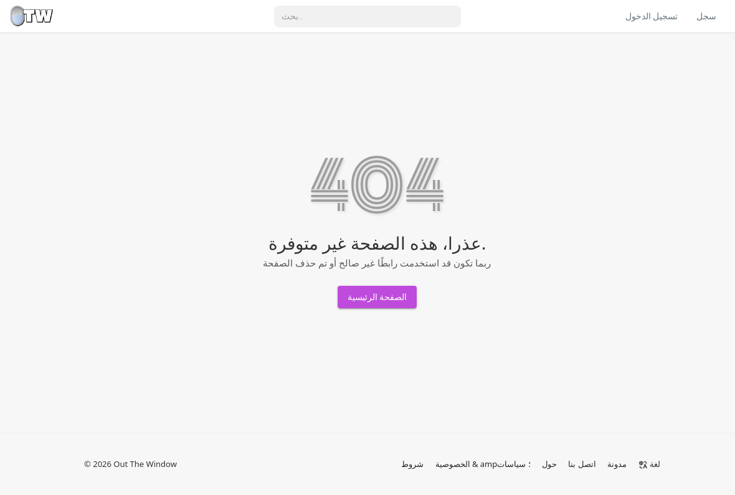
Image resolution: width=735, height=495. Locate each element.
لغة (649, 463)
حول (549, 463)
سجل (706, 16)
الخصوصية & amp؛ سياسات (483, 463)
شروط (412, 463)
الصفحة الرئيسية (377, 297)
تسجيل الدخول (651, 16)
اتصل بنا (581, 463)
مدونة (617, 463)
